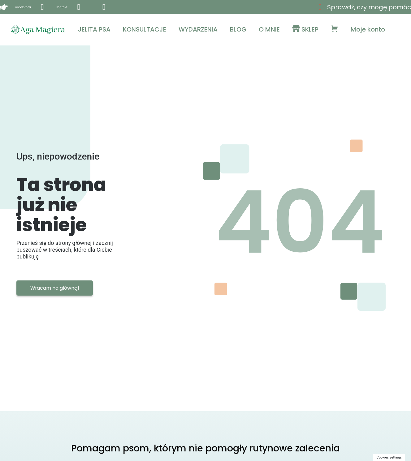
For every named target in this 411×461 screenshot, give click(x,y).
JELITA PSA (94, 29)
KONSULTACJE (144, 29)
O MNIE (269, 29)
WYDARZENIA (198, 29)
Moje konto (368, 29)
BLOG (238, 29)
